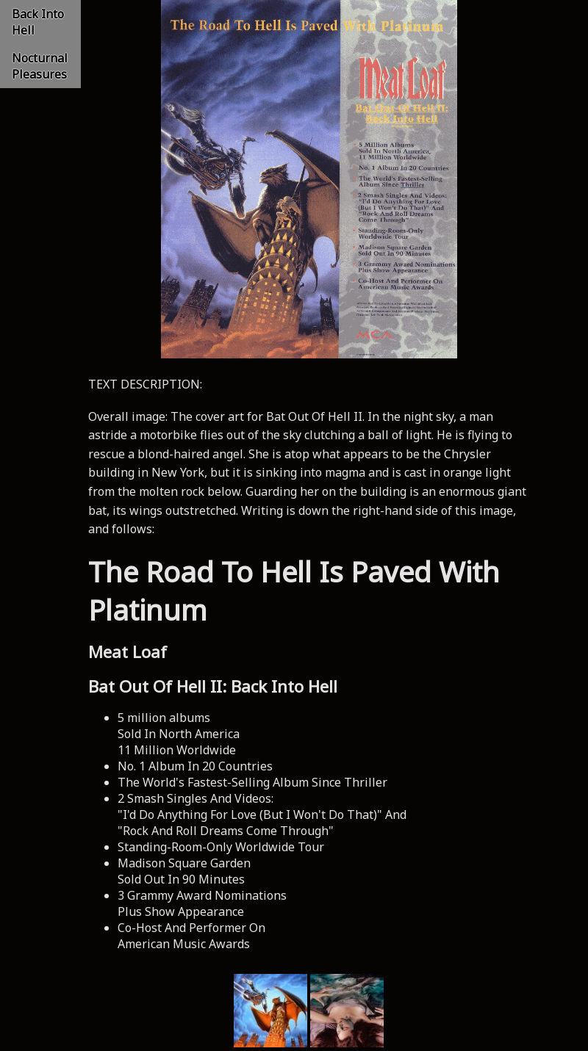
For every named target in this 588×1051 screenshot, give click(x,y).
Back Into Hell (38, 22)
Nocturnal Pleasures (40, 66)
